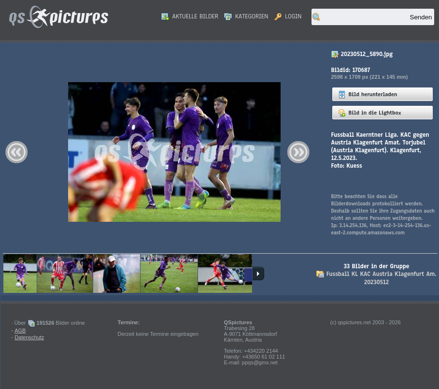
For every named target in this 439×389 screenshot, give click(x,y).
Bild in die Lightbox (369, 112)
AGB (20, 330)
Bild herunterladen (367, 94)
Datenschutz (29, 337)
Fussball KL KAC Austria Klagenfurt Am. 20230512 (381, 278)
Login (288, 16)
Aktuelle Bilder (189, 16)
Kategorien (246, 16)
